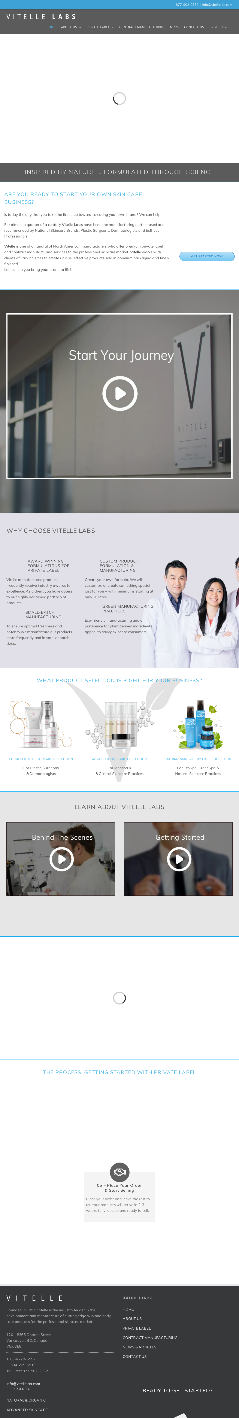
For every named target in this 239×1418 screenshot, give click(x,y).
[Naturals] (198, 696)
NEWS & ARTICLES (140, 1347)
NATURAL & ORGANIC (26, 1400)
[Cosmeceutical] (41, 696)
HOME (128, 1309)
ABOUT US (132, 1318)
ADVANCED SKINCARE (27, 1410)
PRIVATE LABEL (137, 1328)
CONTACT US (135, 1356)
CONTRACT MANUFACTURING (150, 1337)
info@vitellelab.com (217, 5)
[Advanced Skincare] (119, 696)
